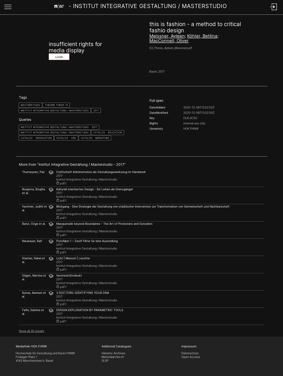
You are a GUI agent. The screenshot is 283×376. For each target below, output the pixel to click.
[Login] (273, 10)
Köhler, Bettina (202, 35)
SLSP (105, 360)
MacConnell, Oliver (169, 40)
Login (59, 56)
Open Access (190, 357)
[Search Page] (140, 7)
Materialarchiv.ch (113, 357)
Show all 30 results (31, 331)
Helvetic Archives (113, 353)
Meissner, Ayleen (167, 35)
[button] (8, 7)
